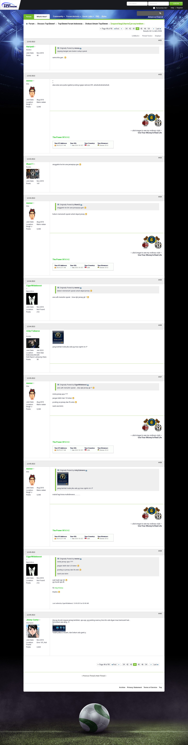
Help (172, 8)
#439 (160, 551)
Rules (104, 16)
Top (160, 687)
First (116, 29)
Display (157, 36)
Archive (122, 687)
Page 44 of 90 (107, 29)
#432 (160, 74)
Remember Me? (161, 8)
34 (126, 29)
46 (145, 29)
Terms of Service (150, 687)
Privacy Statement (134, 687)
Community (58, 16)
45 (141, 29)
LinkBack (135, 36)
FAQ (97, 16)
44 (137, 29)
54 (149, 29)
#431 (160, 40)
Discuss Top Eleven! (46, 24)
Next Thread (100, 676)
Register (180, 8)
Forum (28, 16)
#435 (160, 280)
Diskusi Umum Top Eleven (96, 24)
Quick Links (87, 16)
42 (130, 29)
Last (158, 29)
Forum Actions (72, 16)
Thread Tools (146, 36)
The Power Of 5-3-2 (60, 137)
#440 (160, 613)
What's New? (42, 16)
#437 (160, 377)
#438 (160, 462)
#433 (160, 158)
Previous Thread (89, 676)
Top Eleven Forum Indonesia (70, 24)
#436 (160, 325)
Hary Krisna (59, 588)
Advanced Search (155, 17)
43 (134, 29)
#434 (160, 197)
